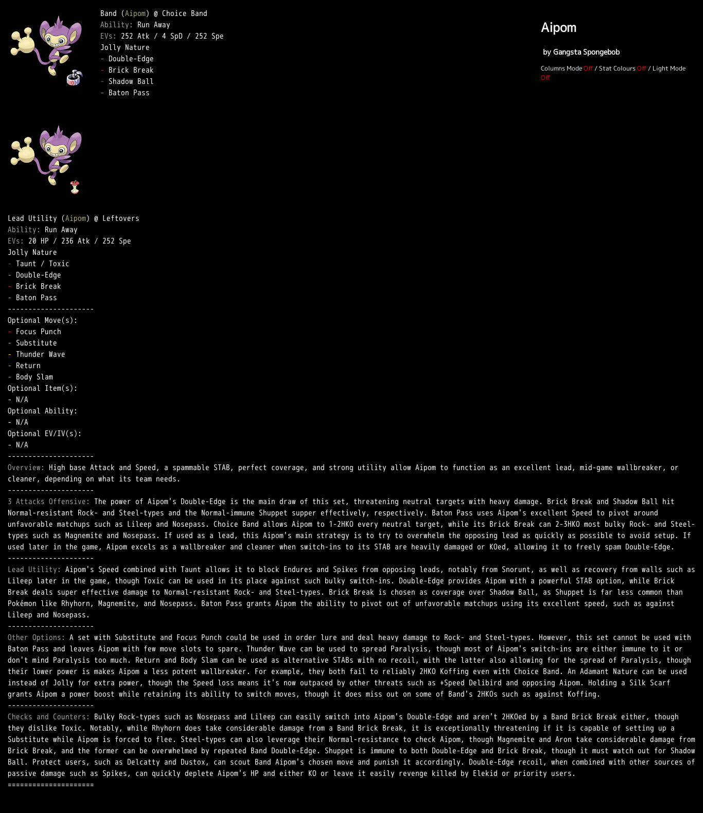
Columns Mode (561, 68)
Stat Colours (617, 68)
